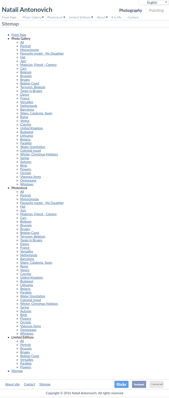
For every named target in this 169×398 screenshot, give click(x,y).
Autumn (25, 162)
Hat (22, 57)
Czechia (25, 124)
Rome (24, 117)
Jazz (23, 61)
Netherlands (28, 106)
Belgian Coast (29, 83)
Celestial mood (30, 150)
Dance (24, 94)
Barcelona (27, 109)
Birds (23, 165)
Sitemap (17, 371)
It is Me (116, 17)
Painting (156, 10)
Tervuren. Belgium (32, 87)
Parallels (26, 143)
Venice (24, 121)
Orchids (25, 173)
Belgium (25, 72)
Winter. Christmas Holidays (39, 154)
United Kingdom (31, 128)
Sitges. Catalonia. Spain (36, 113)
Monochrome (29, 50)
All (22, 42)
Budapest (26, 132)
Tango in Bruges (31, 91)
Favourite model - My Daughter (42, 53)
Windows (26, 184)
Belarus (25, 139)
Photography (130, 10)
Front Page (9, 17)
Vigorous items (30, 177)
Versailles (26, 102)
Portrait (25, 46)
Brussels (26, 76)
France (24, 98)
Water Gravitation (32, 147)
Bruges (25, 79)
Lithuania (26, 135)
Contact (133, 17)
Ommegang (28, 180)
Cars (23, 68)
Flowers (25, 169)
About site (12, 384)
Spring (24, 158)
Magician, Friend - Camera (38, 65)
